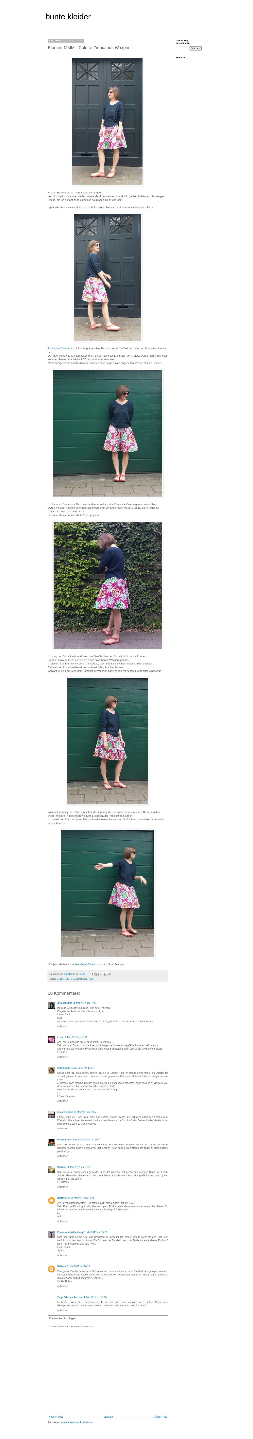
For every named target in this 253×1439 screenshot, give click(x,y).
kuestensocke (65, 1112)
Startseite (109, 1416)
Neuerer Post (56, 1416)
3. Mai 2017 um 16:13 (84, 1003)
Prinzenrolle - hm (66, 1139)
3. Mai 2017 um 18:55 (85, 1112)
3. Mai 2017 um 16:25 (76, 1037)
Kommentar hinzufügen (62, 1318)
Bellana (61, 1266)
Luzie (60, 1037)
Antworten (62, 1026)
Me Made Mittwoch (86, 964)
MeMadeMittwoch (79, 979)
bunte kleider (68, 16)
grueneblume (64, 1003)
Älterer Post (160, 1416)
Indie (67, 979)
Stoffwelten (63, 1198)
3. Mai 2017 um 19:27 (95, 1232)
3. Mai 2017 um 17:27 (82, 1068)
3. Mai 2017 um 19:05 (78, 1167)
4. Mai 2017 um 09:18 (95, 1297)
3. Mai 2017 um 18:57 (89, 1139)
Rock (91, 979)
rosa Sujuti (63, 1068)
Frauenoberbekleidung (70, 1232)
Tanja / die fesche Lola (69, 1297)
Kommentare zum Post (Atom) (77, 1422)
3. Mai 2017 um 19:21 (82, 1198)
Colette (60, 979)
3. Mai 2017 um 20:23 (78, 1266)
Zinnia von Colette (58, 348)
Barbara (61, 1167)
